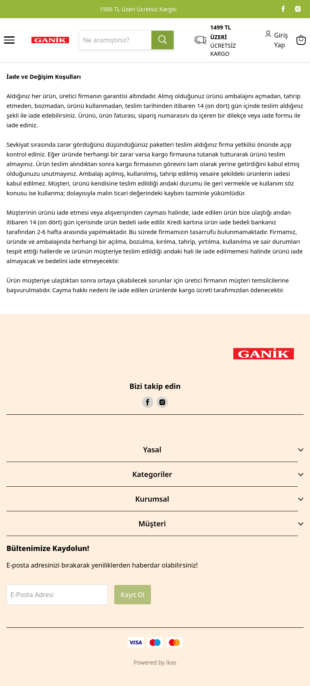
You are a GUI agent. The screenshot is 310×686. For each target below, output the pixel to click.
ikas (171, 662)
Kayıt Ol (133, 594)
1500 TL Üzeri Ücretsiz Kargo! (137, 9)
